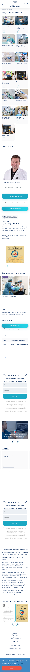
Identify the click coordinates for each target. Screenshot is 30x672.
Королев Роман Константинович (12, 182)
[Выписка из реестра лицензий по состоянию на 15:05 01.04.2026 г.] (8, 613)
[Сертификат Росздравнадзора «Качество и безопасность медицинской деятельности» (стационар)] (21, 613)
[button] (6, 266)
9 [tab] (24, 202)
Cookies (17, 660)
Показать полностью (8, 467)
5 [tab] (15, 202)
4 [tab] (12, 202)
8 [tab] (22, 202)
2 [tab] (8, 202)
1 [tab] (5, 202)
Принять (11, 668)
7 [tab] (20, 202)
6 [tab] (17, 202)
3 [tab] (10, 202)
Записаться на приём (15, 196)
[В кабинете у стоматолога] (15, 285)
